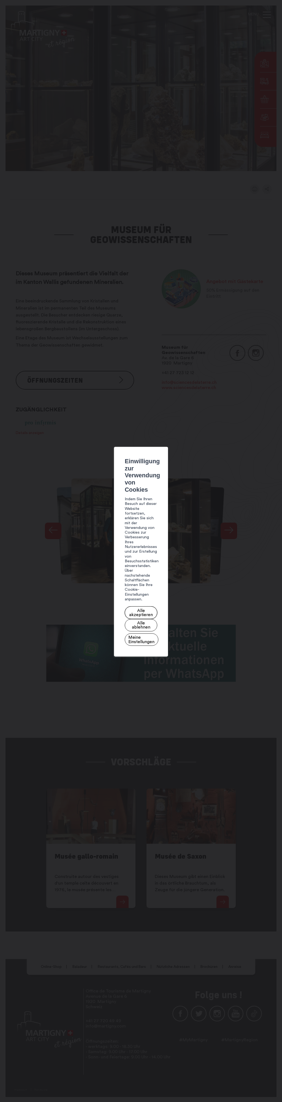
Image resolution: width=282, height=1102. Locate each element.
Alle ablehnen (118, 568)
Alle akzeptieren (84, 568)
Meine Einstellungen (156, 568)
